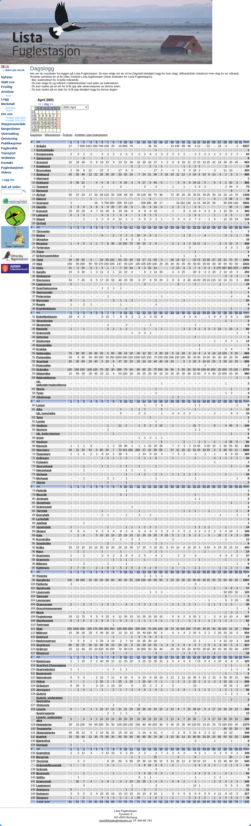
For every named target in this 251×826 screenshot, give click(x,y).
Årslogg (67, 134)
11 (44, 119)
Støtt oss (8, 82)
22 (194, 142)
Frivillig (6, 87)
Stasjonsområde (13, 124)
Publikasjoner (11, 143)
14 (54, 119)
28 (54, 126)
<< (40, 104)
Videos (6, 172)
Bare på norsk (13, 70)
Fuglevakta (9, 148)
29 (230, 142)
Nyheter (7, 77)
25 (44, 126)
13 (51, 119)
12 (47, 119)
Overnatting (10, 133)
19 (47, 122)
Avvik (8, 95)
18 (44, 122)
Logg (5, 99)
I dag (46, 104)
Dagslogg (36, 134)
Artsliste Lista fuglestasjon (91, 134)
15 (155, 142)
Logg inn (8, 179)
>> (51, 104)
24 (40, 126)
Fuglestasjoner (12, 167)
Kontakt (7, 162)
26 (47, 126)
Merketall (8, 104)
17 (40, 122)
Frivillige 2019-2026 (15, 118)
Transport (8, 153)
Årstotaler (10, 108)
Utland (9, 110)
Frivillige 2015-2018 (15, 120)
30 (36, 130)
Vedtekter (8, 158)
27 (51, 126)
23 (36, 126)
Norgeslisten (10, 128)
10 (40, 119)
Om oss (7, 114)
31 (240, 142)
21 (54, 122)
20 (51, 122)
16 (36, 122)
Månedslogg (52, 134)
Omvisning (9, 138)
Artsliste (7, 91)
